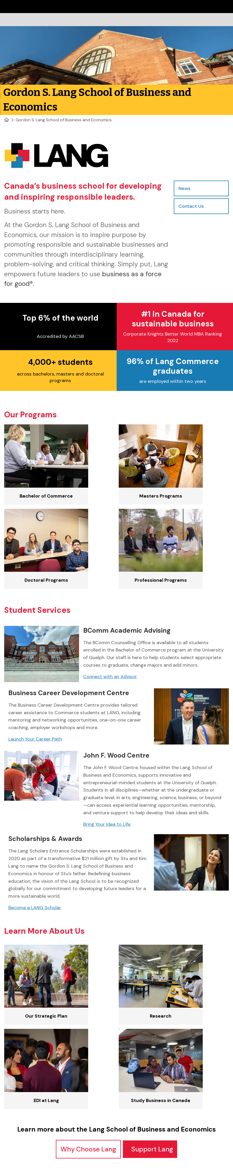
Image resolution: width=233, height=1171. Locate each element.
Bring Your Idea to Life (106, 824)
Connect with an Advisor (110, 676)
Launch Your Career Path (35, 739)
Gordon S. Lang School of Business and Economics (64, 120)
